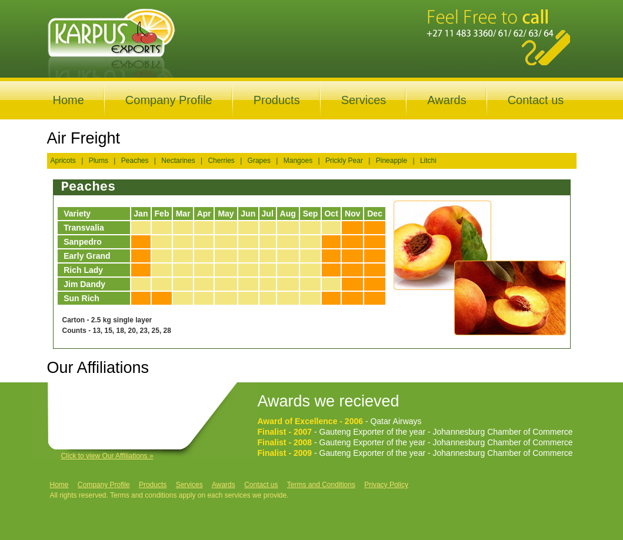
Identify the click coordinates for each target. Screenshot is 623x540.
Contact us (536, 100)
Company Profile (168, 100)
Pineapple (391, 160)
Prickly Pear (344, 160)
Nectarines (178, 160)
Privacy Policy (386, 485)
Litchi (428, 160)
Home (68, 100)
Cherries (221, 160)
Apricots (63, 160)
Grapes (259, 160)
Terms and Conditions (321, 485)
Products (277, 100)
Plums (98, 160)
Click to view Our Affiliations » (107, 456)
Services (364, 100)
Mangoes (298, 160)
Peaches (135, 160)
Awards (446, 100)
